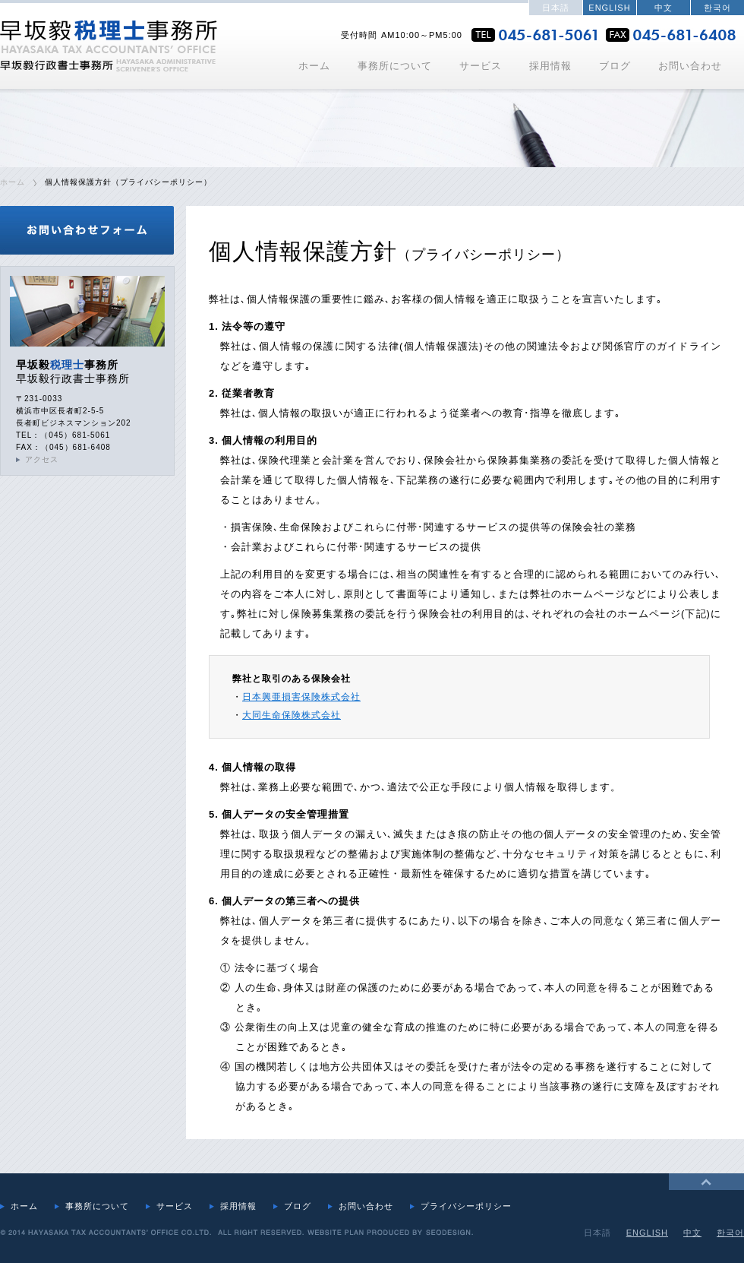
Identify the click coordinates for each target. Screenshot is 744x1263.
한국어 (717, 7)
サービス (480, 65)
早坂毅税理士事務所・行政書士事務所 (108, 46)
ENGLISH (609, 7)
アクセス (41, 459)
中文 (663, 7)
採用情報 (550, 65)
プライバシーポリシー (466, 1206)
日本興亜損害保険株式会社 (301, 697)
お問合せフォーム (87, 230)
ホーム (314, 65)
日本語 (555, 7)
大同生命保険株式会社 (291, 715)
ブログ (615, 65)
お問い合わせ (690, 65)
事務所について (395, 65)
